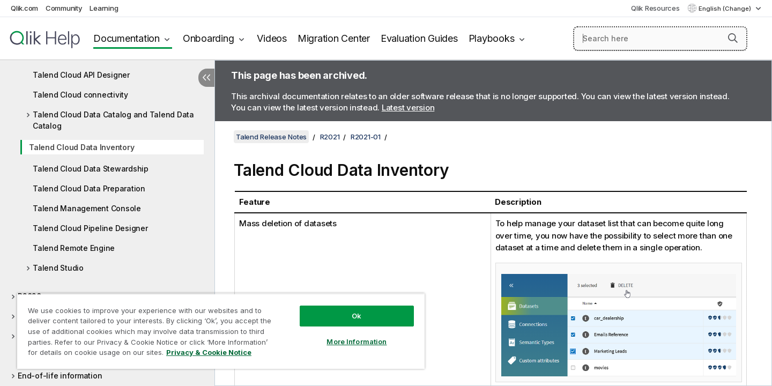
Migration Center (334, 38)
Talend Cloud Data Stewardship (91, 168)
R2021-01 (366, 136)
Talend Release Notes (271, 136)
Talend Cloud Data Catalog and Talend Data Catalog (113, 120)
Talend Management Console (87, 208)
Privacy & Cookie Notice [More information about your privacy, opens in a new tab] (208, 352)
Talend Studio (58, 267)
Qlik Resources (655, 8)
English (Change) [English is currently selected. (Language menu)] (726, 8)
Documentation (126, 38)
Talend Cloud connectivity (80, 94)
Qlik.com (24, 8)
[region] (221, 331)
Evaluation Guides (419, 38)
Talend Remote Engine (74, 248)
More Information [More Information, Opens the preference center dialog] (356, 341)
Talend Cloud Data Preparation (89, 188)
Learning (104, 8)
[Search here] (660, 38)
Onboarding (208, 38)
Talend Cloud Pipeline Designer (90, 228)
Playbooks (492, 38)
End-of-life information (60, 375)
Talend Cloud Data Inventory (81, 147)
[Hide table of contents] (206, 78)
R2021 (330, 136)
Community (64, 8)
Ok (356, 315)
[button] (733, 38)
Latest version (408, 107)
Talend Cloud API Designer (81, 74)
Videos (272, 38)
